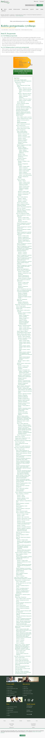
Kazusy (32, 9)
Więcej (4, 10)
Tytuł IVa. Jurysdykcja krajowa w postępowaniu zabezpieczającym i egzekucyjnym (22, 592)
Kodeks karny (25, 686)
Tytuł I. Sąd (18, 83)
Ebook (42, 9)
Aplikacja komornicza (10, 708)
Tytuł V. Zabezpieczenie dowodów (22, 606)
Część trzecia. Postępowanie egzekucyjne (22, 447)
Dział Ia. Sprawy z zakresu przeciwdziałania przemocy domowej (24, 332)
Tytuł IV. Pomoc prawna (21, 605)
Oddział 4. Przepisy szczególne (25, 100)
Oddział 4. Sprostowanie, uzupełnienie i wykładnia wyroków (24, 189)
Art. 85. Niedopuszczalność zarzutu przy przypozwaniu (15, 47)
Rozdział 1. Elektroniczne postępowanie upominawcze (23, 302)
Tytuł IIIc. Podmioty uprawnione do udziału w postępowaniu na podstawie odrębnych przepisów (23, 113)
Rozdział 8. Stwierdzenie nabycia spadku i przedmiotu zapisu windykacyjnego (24, 409)
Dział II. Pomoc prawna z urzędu (23, 128)
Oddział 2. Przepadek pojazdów (25, 374)
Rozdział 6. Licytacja (21, 521)
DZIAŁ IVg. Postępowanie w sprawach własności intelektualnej (23, 269)
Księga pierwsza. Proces (5, 15)
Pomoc (5, 720)
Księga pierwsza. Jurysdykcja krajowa (22, 580)
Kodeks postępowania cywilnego (21, 14)
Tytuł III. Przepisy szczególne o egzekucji (23, 552)
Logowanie (42, 1)
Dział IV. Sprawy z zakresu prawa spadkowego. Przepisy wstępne (23, 386)
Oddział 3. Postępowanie (24, 329)
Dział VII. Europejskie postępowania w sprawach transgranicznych (24, 291)
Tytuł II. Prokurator (20, 104)
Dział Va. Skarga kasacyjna (22, 202)
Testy (5, 9)
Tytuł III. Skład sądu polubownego (22, 660)
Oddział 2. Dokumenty (23, 167)
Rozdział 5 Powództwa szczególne (24, 278)
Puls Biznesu (33, 725)
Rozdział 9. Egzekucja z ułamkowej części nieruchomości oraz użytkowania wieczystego (23, 529)
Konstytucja (25, 695)
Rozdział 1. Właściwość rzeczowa (24, 88)
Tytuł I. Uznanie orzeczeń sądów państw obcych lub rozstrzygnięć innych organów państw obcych (23, 630)
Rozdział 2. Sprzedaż (21, 496)
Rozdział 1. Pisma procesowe (23, 133)
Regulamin (28, 720)
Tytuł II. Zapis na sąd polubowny (21, 659)
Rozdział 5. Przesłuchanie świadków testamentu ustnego (24, 398)
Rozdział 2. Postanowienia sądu (24, 192)
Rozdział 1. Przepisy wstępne (22, 514)
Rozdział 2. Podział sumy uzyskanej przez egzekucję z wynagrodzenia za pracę (24, 542)
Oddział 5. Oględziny (23, 172)
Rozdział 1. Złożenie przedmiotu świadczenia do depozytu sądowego (24, 425)
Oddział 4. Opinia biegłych (24, 170)
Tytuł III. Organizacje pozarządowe (23, 106)
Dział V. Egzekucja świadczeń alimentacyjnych (22, 574)
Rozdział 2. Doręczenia (22, 135)
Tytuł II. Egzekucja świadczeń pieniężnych (23, 492)
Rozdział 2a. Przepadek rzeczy (24, 370)
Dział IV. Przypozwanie (19, 15)
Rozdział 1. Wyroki (22, 180)
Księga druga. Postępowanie (20, 597)
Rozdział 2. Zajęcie (20, 515)
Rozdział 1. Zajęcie (20, 495)
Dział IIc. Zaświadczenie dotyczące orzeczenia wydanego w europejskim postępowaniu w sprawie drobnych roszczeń (23, 462)
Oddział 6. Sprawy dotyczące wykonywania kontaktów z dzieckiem (24, 358)
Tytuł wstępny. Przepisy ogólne (20, 79)
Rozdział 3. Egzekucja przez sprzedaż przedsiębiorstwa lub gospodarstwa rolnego (24, 565)
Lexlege (11, 725)
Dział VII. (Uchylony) (21, 208)
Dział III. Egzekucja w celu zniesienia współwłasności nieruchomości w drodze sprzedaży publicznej (24, 569)
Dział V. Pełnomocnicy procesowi (23, 124)
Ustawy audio (25, 9)
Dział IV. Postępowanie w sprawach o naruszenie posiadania (24, 244)
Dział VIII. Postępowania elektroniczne (22, 300)
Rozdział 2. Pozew (21, 154)
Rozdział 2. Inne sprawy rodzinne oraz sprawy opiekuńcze (24, 338)
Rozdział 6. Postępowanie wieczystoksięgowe (23, 384)
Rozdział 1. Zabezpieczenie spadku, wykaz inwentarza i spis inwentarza (25, 389)
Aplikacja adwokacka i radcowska (12, 706)
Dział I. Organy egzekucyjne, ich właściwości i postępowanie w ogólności (24, 451)
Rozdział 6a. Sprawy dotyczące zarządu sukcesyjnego (24, 403)
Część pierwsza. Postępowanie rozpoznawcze (34, 14)
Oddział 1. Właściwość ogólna (25, 95)
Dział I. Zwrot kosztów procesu (23, 127)
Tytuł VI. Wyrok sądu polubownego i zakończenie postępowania (22, 667)
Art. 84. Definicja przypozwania (9, 35)
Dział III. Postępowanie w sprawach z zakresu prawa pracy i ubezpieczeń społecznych (24, 233)
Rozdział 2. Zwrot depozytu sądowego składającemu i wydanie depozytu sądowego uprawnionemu (24, 428)
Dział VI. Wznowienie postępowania (24, 206)
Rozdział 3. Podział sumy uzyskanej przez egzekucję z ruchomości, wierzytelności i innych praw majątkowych (24, 547)
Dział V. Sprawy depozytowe (22, 423)
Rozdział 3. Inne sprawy (22, 221)
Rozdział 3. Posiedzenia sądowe (24, 136)
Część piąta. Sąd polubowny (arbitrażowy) (22, 656)
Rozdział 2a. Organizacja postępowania (23, 156)
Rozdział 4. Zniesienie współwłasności (22, 379)
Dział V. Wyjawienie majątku (21, 511)
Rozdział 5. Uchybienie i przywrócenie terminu (22, 140)
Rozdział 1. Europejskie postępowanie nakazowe (22, 294)
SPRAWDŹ (32, 21)
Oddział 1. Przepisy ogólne (24, 166)
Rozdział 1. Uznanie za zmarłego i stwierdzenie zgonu (24, 313)
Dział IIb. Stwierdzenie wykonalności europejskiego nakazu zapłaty (23, 459)
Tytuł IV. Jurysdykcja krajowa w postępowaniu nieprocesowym (22, 589)
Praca (37, 720)
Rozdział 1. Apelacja (22, 198)
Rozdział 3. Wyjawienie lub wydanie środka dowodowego (23, 276)
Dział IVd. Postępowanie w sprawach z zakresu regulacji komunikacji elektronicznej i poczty (24, 259)
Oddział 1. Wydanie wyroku (24, 182)
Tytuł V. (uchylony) (20, 641)
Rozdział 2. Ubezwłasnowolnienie (24, 325)
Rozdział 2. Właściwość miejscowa (24, 93)
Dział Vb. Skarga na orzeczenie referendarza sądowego (23, 205)
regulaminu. (27, 731)
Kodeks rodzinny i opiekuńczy (27, 690)
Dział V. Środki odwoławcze (22, 197)
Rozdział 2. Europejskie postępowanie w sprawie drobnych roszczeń (24, 296)
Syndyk (8, 713)
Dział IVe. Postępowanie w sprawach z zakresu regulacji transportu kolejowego (24, 262)
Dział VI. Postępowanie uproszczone (24, 289)
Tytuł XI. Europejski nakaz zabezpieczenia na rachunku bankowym (23, 624)
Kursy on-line (16, 9)
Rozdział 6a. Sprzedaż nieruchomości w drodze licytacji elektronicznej (24, 523)
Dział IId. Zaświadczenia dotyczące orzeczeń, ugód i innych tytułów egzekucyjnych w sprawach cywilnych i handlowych (23, 467)
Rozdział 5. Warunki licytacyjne (23, 519)
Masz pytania (29, 714)
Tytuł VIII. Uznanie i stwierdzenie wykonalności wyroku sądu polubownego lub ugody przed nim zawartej (23, 672)
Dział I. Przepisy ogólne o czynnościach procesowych (22, 132)
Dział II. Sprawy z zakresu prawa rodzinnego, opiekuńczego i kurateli (24, 334)
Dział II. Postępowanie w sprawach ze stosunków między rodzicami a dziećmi (24, 224)
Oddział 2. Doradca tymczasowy (25, 328)
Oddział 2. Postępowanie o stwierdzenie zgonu (24, 318)
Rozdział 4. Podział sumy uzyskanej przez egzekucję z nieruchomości (24, 550)
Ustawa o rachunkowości (10, 693)
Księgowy (8, 715)
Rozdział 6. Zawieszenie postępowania (22, 143)
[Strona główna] (2, 10)
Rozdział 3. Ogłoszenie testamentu (24, 393)
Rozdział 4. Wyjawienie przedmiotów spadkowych (23, 396)
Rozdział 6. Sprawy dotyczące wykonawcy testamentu (23, 401)
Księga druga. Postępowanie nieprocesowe (23, 304)
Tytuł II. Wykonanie (20, 652)
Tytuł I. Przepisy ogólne (21, 306)
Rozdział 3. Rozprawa (22, 158)
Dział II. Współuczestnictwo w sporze (24, 118)
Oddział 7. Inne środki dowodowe (25, 175)
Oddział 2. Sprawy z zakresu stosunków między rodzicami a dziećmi (25, 343)
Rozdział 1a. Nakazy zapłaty (23, 191)
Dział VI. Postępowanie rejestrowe (24, 435)
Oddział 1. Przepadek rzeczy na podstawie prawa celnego (25, 372)
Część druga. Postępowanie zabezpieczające (22, 440)
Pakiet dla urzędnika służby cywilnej (12, 688)
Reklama (12, 720)
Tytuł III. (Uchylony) (20, 638)
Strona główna (7, 14)
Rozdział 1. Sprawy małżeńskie (24, 336)
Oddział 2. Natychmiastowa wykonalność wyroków (24, 184)
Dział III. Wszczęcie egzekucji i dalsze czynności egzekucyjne (23, 483)
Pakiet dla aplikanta (10, 686)
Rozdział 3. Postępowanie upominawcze (23, 287)
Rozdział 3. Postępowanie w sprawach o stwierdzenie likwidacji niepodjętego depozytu (25, 432)
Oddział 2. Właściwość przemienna (23, 97)
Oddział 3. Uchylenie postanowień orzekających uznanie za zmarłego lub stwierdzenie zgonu (24, 322)
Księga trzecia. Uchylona (20, 436)
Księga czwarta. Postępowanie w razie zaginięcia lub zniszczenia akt (22, 438)
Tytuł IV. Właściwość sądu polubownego (23, 662)
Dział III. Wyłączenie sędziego (23, 103)
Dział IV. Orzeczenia (21, 179)
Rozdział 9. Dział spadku (23, 411)
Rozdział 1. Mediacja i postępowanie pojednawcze (23, 148)
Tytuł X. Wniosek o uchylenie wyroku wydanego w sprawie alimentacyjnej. (23, 622)
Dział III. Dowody (20, 159)
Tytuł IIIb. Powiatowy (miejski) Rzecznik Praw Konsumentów (22, 110)
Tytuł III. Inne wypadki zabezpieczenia (22, 446)
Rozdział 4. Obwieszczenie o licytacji (24, 518)
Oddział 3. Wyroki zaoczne (24, 186)
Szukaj (40, 5)
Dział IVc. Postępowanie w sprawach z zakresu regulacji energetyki (24, 256)
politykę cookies (35, 731)
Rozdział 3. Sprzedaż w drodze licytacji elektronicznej (23, 499)
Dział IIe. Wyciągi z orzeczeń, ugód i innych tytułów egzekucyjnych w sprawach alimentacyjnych (23, 476)
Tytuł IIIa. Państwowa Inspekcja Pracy (24, 107)
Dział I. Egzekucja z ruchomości (22, 493)
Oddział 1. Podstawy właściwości (25, 89)
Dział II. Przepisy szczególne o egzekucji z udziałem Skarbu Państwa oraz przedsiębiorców (24, 557)
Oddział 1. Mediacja (23, 150)
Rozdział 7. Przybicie (21, 525)
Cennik (10, 9)
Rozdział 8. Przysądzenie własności (24, 526)
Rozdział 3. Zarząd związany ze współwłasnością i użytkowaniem (24, 376)
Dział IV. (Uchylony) (20, 571)
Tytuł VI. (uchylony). (20, 643)
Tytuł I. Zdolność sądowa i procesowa (23, 598)
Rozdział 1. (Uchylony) (22, 199)
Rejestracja (36, 1)
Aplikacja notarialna (10, 710)
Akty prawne (12, 14)
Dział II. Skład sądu (21, 101)
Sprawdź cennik (20, 58)
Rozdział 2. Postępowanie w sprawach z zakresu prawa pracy (24, 238)
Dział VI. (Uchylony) (20, 576)
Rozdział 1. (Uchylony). (22, 252)
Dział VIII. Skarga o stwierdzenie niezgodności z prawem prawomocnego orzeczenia (23, 211)
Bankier (33, 727)
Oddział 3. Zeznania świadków (25, 169)
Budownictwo (11, 727)
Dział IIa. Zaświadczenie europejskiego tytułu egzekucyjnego (23, 456)
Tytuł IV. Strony (12, 15)
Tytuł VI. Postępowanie (20, 129)
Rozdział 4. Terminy (22, 138)
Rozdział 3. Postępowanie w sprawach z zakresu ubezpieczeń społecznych (24, 241)
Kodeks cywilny (9, 690)
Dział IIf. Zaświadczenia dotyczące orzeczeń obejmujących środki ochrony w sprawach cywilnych (24, 480)
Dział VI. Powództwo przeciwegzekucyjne (20, 490)
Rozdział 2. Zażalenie (22, 201)
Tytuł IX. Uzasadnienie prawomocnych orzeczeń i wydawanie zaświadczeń (23, 619)
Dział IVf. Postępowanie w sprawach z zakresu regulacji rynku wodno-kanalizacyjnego (24, 266)
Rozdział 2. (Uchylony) (22, 253)
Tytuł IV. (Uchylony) (20, 640)
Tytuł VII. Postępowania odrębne (22, 213)
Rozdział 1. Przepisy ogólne (23, 217)
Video (37, 9)
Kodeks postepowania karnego (11, 695)
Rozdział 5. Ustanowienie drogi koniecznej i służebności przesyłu (24, 381)
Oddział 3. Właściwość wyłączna (25, 99)
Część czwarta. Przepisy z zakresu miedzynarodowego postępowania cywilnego (22, 578)
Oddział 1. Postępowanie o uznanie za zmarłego (24, 316)
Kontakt (20, 720)
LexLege (21, 65)
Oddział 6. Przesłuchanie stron (25, 173)
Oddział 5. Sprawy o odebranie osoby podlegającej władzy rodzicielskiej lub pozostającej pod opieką (25, 354)
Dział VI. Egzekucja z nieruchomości (23, 512)
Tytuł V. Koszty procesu (20, 125)
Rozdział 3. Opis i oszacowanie (23, 517)
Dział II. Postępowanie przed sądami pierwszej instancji (24, 145)
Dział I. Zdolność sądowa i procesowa (24, 117)
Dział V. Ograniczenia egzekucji (22, 488)
